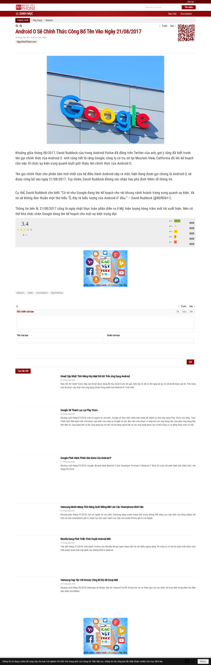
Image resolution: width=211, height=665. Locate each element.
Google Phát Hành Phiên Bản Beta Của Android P (86, 458)
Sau (172, 25)
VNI (191, 311)
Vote (191, 223)
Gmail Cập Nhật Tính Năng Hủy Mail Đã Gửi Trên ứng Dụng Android (95, 376)
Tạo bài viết (23, 371)
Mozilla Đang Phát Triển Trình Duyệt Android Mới (86, 538)
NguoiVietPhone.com (26, 41)
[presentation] (39, 351)
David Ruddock (41, 293)
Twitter (30, 293)
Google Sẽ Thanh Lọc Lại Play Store (79, 410)
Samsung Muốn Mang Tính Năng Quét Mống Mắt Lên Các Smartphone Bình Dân (102, 507)
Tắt (177, 311)
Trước (164, 25)
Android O (20, 293)
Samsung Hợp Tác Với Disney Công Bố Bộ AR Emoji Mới (89, 580)
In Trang (16, 306)
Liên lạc (190, 1)
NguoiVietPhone (57, 293)
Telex (184, 311)
